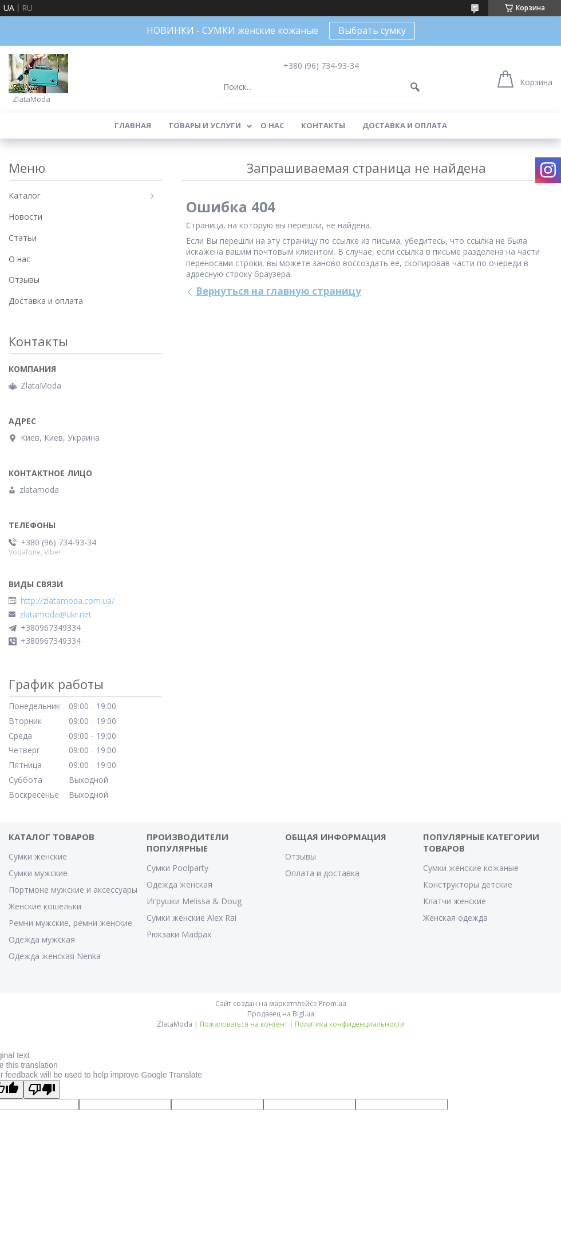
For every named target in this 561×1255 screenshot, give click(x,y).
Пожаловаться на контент (243, 1024)
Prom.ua (332, 1003)
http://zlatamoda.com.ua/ (67, 601)
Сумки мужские (38, 873)
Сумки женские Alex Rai (191, 917)
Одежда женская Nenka (55, 956)
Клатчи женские (454, 901)
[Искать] (415, 87)
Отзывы (24, 279)
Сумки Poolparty (177, 867)
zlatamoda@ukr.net (55, 614)
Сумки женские (38, 856)
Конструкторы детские (467, 884)
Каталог (25, 195)
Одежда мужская (42, 939)
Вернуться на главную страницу (278, 291)
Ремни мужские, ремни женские (70, 922)
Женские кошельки (45, 906)
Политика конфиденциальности (350, 1024)
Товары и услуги (204, 125)
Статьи (23, 237)
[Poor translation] (41, 1089)
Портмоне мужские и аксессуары (73, 889)
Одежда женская (179, 884)
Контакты (323, 125)
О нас (272, 125)
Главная (132, 125)
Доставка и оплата (404, 125)
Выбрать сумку (372, 30)
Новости (25, 216)
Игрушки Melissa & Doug (194, 901)
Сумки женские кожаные (471, 867)
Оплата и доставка (322, 873)
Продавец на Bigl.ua (280, 1014)
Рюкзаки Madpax (179, 934)
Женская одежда (455, 917)
